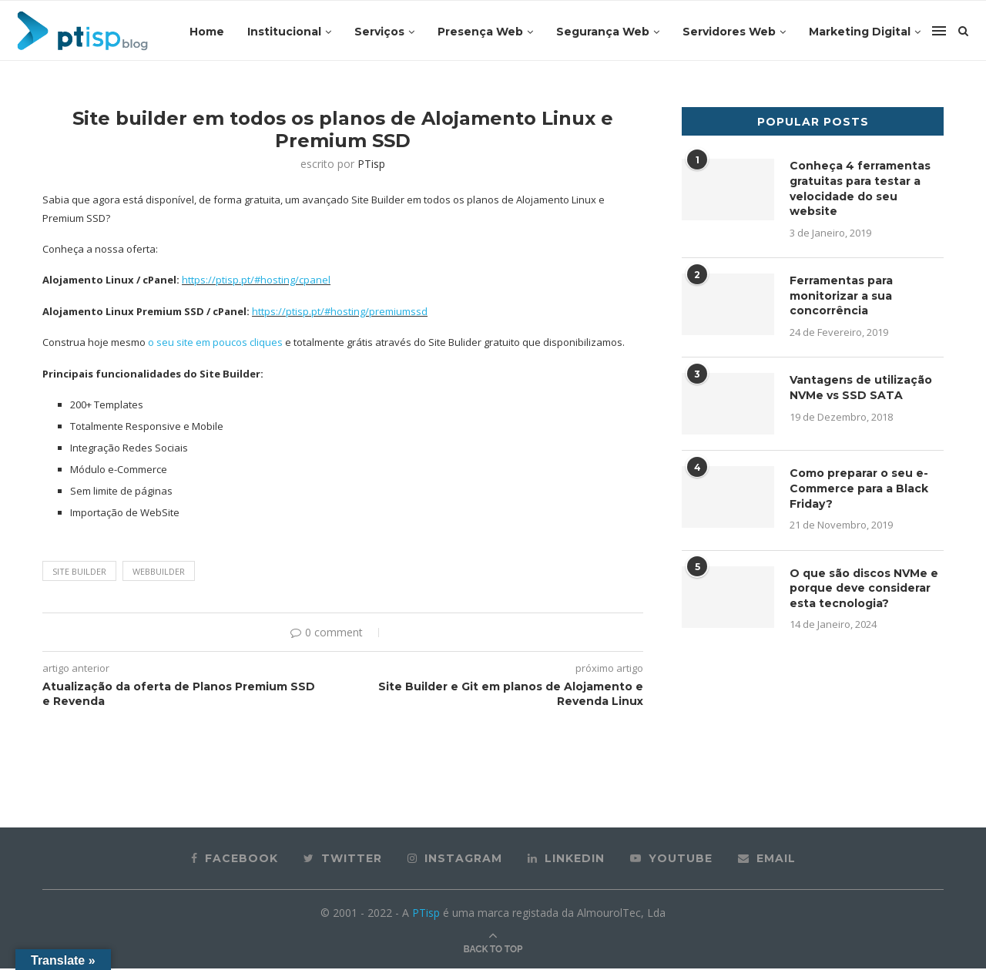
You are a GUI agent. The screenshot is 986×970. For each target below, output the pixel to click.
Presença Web (480, 32)
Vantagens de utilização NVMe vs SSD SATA (861, 389)
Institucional (284, 32)
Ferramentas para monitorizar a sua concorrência (841, 298)
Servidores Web (729, 32)
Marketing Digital (860, 32)
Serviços (379, 32)
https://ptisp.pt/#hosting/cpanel (256, 282)
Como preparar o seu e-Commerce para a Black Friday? (859, 490)
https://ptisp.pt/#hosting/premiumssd (340, 314)
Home (206, 32)
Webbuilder (158, 573)
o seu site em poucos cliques (214, 344)
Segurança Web (602, 32)
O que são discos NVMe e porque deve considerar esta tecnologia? (864, 590)
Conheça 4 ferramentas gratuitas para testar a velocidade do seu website (860, 190)
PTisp (371, 166)
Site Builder (79, 573)
